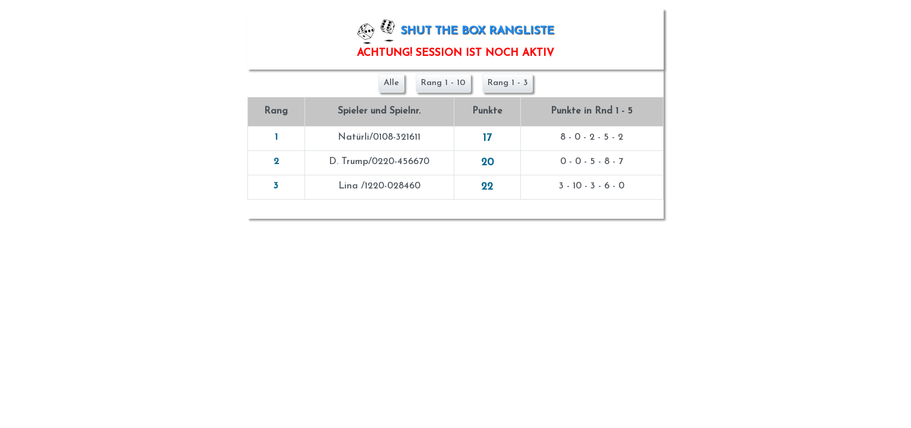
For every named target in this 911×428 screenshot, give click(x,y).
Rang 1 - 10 (443, 82)
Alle (391, 82)
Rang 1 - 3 (507, 82)
